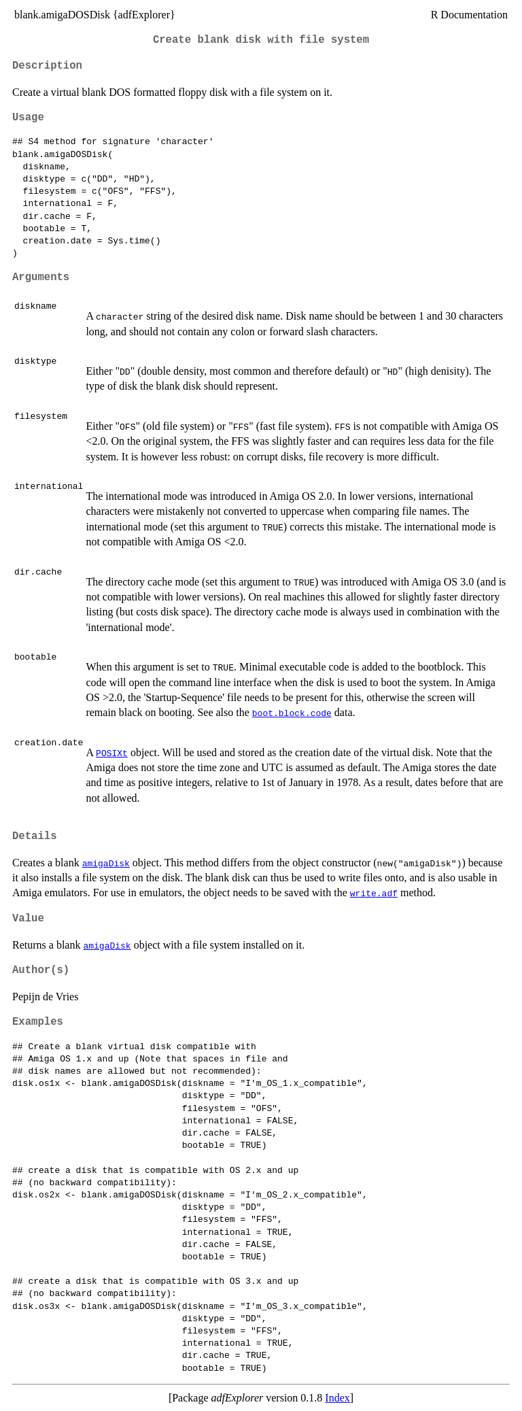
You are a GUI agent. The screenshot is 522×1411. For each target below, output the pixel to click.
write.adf (374, 893)
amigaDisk (106, 863)
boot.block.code (292, 713)
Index (337, 1398)
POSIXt (112, 753)
